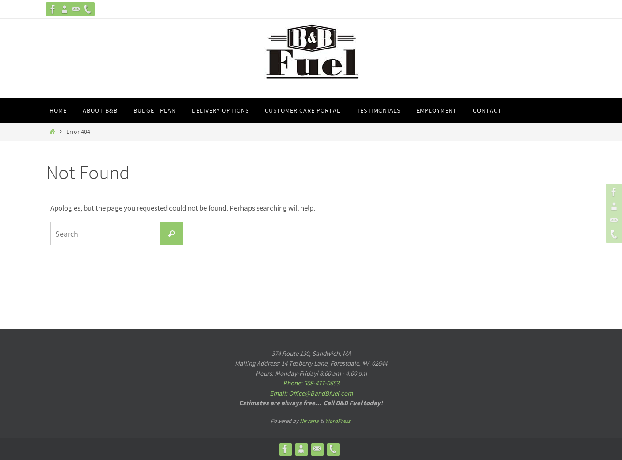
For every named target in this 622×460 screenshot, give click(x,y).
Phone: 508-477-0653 (311, 383)
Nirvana (309, 421)
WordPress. (338, 421)
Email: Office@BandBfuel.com (311, 393)
